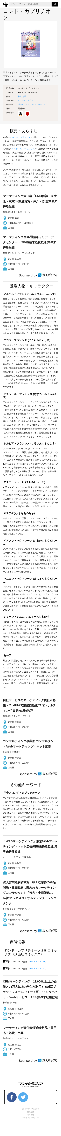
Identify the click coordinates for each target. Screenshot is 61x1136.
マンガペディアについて (31, 1109)
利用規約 (30, 1115)
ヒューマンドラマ (26, 100)
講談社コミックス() (31, 104)
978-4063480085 (37, 961)
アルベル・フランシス (20, 137)
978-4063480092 (37, 968)
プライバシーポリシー (30, 1118)
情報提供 (30, 1112)
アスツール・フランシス (23, 149)
